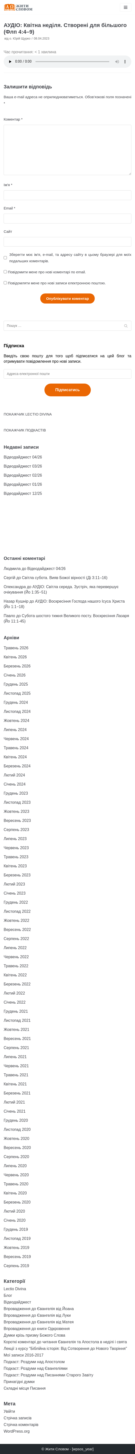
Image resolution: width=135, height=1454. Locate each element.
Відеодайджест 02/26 (23, 475)
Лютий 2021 (14, 1102)
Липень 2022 (15, 948)
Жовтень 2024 (16, 721)
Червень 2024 (16, 739)
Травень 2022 (16, 966)
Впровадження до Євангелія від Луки (37, 1315)
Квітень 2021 (15, 1084)
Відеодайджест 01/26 (23, 484)
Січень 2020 (15, 1220)
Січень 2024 (15, 784)
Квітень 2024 (15, 757)
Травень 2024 (16, 748)
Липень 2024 (15, 730)
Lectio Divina (15, 1289)
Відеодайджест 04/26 (23, 457)
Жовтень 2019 (16, 1248)
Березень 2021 (17, 1093)
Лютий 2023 (14, 884)
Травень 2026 (16, 648)
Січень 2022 (15, 1002)
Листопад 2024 (17, 711)
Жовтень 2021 (16, 1029)
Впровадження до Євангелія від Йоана (39, 1309)
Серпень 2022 (16, 939)
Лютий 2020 (14, 1211)
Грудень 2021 (16, 1011)
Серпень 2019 (16, 1266)
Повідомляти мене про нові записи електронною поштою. (57, 283)
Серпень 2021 (16, 1048)
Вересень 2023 (17, 820)
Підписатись (67, 390)
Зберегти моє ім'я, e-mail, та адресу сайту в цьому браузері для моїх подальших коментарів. (70, 257)
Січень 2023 (15, 893)
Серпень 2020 (16, 1157)
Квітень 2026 (15, 657)
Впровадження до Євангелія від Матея (39, 1322)
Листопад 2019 (17, 1238)
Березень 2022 (17, 984)
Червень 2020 (16, 1175)
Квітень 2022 (15, 975)
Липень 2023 (15, 839)
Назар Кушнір (16, 601)
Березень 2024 (17, 766)
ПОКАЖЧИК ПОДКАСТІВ (25, 430)
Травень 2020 (16, 1184)
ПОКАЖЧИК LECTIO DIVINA (28, 414)
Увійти (9, 1411)
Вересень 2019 (17, 1257)
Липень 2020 (15, 1166)
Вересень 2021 (17, 1039)
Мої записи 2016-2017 (23, 1355)
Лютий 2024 (14, 775)
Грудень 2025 (16, 684)
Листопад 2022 (17, 911)
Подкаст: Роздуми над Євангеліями (35, 1368)
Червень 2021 (16, 1066)
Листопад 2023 (17, 802)
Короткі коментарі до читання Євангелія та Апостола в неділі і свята (65, 1342)
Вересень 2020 (17, 1148)
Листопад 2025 (17, 693)
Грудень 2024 (16, 702)
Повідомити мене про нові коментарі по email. (47, 272)
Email (9, 208)
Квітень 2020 (15, 1193)
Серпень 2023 (16, 830)
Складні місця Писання (25, 1388)
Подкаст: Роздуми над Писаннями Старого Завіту (48, 1375)
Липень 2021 (15, 1057)
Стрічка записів (17, 1418)
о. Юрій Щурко (20, 38)
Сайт (8, 231)
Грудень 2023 (16, 793)
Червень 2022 (16, 957)
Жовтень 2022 (16, 920)
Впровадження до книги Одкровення (37, 1329)
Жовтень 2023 (16, 811)
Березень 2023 (17, 875)
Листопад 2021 (17, 1020)
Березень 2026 (17, 666)
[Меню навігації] (125, 7)
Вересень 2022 (17, 930)
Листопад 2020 (17, 1129)
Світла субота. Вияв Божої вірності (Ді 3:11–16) (64, 578)
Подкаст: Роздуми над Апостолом (34, 1362)
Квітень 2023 (15, 866)
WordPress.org (17, 1431)
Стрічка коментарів (21, 1425)
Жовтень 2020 (16, 1138)
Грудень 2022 (16, 902)
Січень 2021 (15, 1111)
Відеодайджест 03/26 (23, 466)
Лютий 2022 (14, 993)
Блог (8, 1295)
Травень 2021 (16, 1075)
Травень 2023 (16, 857)
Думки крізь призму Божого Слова (34, 1335)
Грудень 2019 (16, 1229)
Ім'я (8, 185)
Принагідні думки (19, 1382)
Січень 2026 (15, 675)
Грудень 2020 (16, 1120)
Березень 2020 (17, 1202)
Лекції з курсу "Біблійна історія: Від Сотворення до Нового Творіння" (65, 1348)
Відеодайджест (17, 1302)
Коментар (13, 119)
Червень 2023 (16, 848)
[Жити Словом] (18, 7)
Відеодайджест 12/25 (23, 493)
